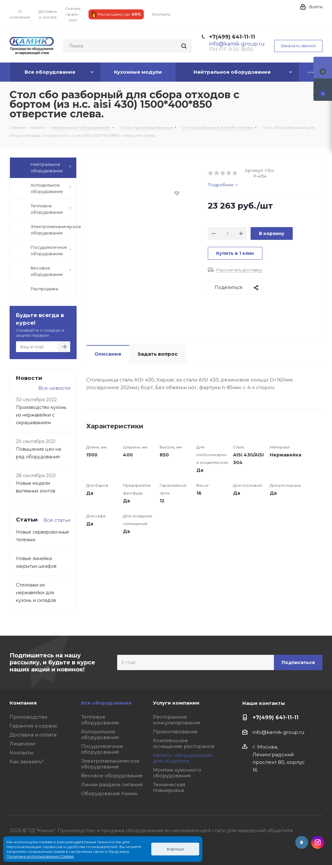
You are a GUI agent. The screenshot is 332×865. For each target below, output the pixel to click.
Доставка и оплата (33, 735)
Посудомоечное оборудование (102, 749)
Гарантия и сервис (34, 726)
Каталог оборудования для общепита (182, 758)
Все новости (54, 388)
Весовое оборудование (112, 776)
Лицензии (22, 744)
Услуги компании (176, 703)
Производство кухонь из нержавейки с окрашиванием (41, 415)
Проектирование (175, 731)
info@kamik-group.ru (278, 732)
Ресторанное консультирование (176, 720)
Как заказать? (27, 761)
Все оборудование (106, 703)
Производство (29, 717)
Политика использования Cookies (40, 856)
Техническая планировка (169, 787)
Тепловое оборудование (100, 720)
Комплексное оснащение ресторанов (184, 743)
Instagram (317, 842)
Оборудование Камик (109, 793)
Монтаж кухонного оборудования (177, 773)
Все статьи (56, 520)
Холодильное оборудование (100, 734)
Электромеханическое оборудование (110, 764)
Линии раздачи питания (111, 784)
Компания (23, 703)
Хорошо (175, 849)
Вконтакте (301, 842)
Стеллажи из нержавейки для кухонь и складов (36, 592)
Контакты (22, 753)
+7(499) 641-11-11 (232, 37)
